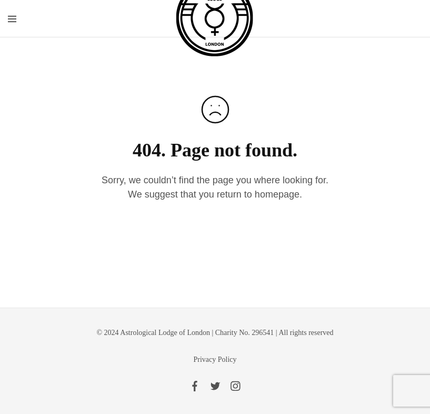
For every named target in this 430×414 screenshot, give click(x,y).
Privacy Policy (214, 359)
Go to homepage (215, 235)
